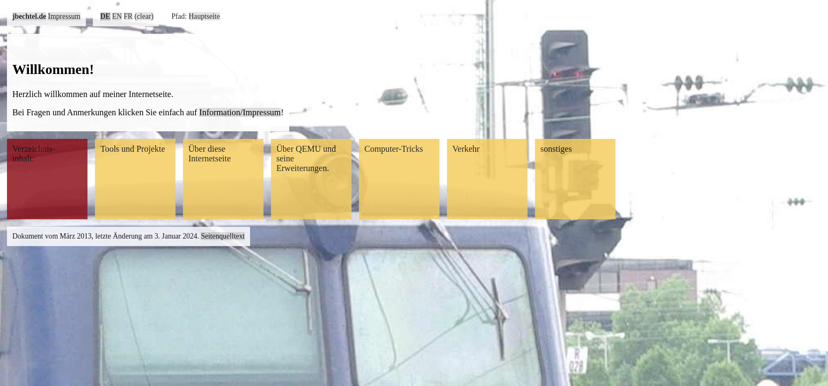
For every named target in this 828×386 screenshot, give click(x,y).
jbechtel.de (29, 16)
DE (105, 16)
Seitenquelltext (223, 236)
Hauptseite (204, 16)
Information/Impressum (240, 112)
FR (128, 16)
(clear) (144, 16)
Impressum (64, 16)
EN (117, 16)
